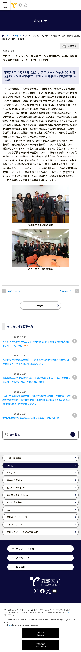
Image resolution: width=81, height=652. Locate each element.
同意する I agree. (40, 633)
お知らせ (18, 35)
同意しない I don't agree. (40, 645)
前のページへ (15, 291)
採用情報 (20, 567)
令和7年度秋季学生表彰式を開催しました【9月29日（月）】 (32, 417)
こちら (68, 612)
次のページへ (66, 291)
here (10, 624)
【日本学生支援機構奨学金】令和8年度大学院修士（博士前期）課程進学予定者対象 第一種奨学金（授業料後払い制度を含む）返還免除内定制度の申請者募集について (36, 399)
